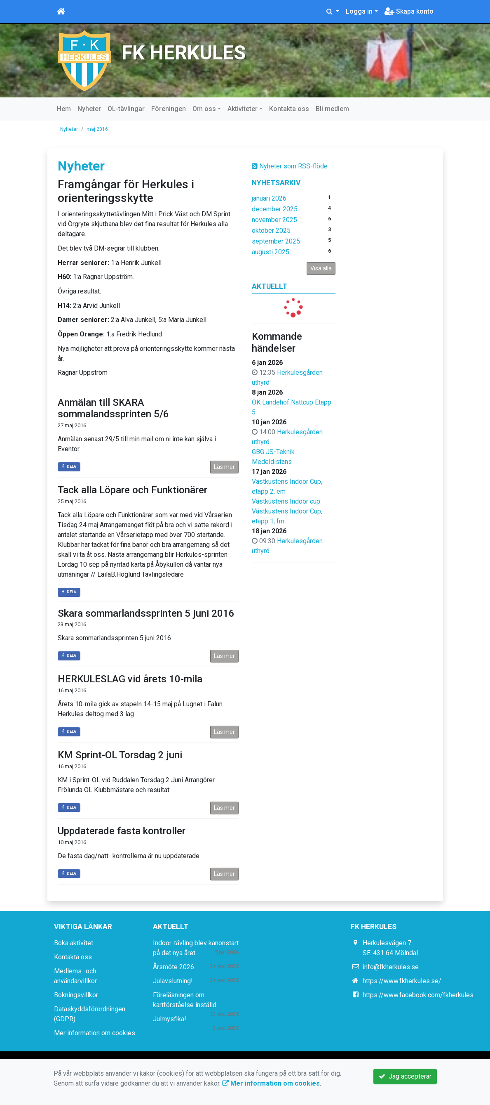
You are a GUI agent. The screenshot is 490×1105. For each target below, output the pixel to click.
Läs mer (224, 467)
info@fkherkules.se (391, 967)
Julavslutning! (173, 981)
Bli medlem (332, 109)
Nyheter (89, 109)
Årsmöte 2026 (173, 967)
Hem (64, 109)
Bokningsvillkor (76, 995)
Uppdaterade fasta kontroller (121, 831)
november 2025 (274, 220)
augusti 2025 (270, 252)
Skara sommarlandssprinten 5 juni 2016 (146, 613)
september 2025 (276, 241)
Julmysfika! (169, 1019)
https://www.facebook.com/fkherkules (418, 995)
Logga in (359, 11)
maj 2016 (97, 129)
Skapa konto (409, 11)
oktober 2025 (271, 230)
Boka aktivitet (73, 943)
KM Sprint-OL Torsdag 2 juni (120, 755)
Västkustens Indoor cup (286, 501)
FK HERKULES (184, 52)
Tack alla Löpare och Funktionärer (132, 490)
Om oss (204, 109)
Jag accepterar (405, 1076)
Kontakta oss (289, 109)
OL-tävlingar (126, 109)
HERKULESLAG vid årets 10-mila (130, 679)
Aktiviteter (242, 109)
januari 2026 (269, 198)
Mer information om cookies (94, 1033)
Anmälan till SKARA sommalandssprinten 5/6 (113, 408)
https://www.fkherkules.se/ (402, 981)
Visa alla (321, 268)
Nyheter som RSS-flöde (290, 166)
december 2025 (275, 209)
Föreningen (168, 109)
